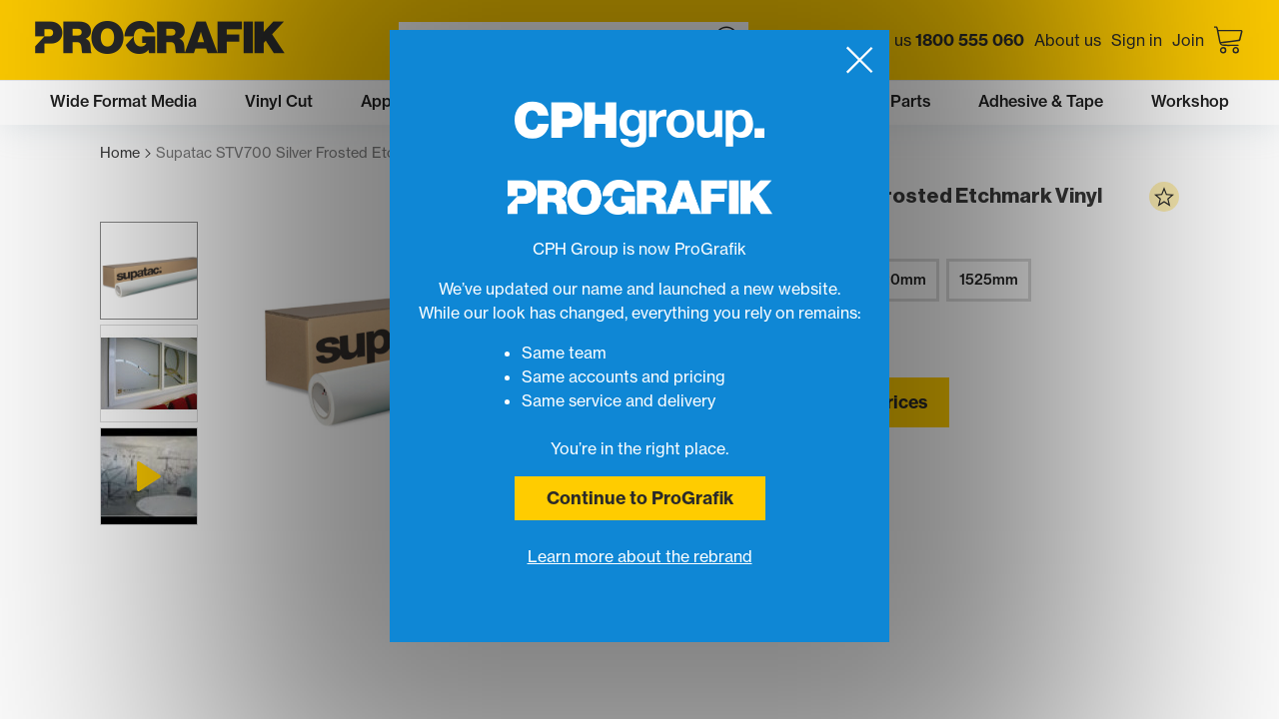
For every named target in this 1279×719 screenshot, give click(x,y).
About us (1067, 40)
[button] (149, 271)
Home (125, 153)
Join (1188, 40)
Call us (942, 40)
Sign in (1136, 40)
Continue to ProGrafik (640, 497)
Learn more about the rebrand (640, 556)
